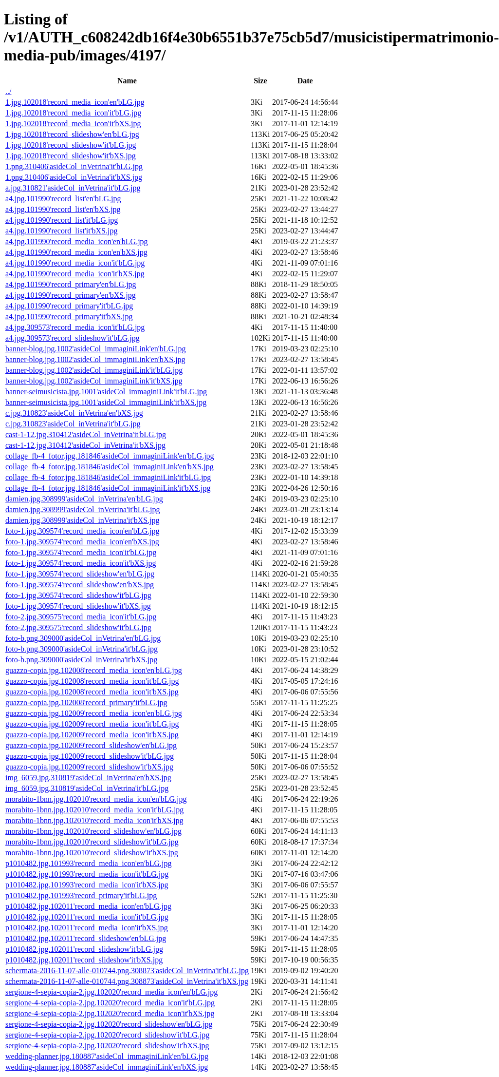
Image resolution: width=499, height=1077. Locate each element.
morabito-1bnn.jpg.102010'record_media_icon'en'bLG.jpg (96, 799)
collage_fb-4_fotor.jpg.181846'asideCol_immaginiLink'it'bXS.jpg (108, 488)
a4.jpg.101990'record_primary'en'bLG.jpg (70, 284)
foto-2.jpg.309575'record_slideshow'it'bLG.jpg (78, 627)
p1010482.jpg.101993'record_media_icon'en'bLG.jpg (88, 863)
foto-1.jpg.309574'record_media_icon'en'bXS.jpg (82, 542)
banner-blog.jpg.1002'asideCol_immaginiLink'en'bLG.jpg (95, 349)
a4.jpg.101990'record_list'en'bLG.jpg (63, 198)
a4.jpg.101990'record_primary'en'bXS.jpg (70, 295)
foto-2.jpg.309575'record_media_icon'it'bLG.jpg (80, 617)
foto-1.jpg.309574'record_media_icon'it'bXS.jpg (80, 563)
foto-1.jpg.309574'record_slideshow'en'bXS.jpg (79, 584)
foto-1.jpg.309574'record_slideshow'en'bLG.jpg (79, 574)
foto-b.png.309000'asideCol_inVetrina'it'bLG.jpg (81, 649)
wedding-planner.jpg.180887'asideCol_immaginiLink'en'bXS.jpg (106, 1067)
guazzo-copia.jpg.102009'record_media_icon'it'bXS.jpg (92, 735)
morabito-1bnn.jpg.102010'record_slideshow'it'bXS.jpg (91, 852)
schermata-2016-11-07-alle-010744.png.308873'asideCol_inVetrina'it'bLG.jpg (127, 970)
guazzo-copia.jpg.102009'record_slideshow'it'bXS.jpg (89, 767)
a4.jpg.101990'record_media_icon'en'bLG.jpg (76, 241)
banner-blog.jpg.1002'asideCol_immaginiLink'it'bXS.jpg (93, 381)
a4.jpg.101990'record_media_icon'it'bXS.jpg (74, 273)
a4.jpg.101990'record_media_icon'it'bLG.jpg (75, 263)
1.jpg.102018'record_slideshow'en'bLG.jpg (72, 134)
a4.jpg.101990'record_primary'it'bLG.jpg (69, 306)
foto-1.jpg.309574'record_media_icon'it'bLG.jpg (80, 552)
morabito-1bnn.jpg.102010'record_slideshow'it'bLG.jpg (92, 842)
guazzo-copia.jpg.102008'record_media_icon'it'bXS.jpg (92, 692)
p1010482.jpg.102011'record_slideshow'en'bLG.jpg (85, 938)
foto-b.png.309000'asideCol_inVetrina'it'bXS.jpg (81, 659)
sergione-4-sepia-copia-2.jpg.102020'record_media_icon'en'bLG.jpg (111, 992)
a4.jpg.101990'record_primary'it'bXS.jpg (69, 316)
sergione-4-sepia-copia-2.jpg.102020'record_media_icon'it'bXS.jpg (109, 1013)
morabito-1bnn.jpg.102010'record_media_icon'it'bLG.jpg (94, 810)
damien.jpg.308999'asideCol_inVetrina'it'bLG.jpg (82, 509)
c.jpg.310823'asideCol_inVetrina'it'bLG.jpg (73, 424)
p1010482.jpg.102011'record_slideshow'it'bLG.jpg (84, 949)
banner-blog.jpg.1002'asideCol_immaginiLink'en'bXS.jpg (95, 359)
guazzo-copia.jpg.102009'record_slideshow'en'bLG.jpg (91, 745)
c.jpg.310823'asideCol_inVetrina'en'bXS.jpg (74, 413)
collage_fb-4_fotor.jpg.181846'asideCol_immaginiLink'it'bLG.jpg (108, 477)
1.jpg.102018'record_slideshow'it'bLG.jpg (70, 145)
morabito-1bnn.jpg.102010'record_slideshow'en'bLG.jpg (93, 831)
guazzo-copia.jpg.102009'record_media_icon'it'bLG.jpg (92, 724)
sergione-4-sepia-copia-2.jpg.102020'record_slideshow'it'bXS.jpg (107, 1045)
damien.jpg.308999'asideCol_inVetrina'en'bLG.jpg (84, 499)
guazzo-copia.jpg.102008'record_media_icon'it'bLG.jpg (92, 681)
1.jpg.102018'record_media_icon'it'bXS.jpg (73, 123)
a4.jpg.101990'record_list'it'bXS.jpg (61, 231)
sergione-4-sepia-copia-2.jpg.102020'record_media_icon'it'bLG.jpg (110, 1003)
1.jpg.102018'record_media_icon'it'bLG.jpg (73, 113)
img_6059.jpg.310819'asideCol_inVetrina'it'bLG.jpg (86, 788)
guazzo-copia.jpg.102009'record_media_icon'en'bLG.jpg (93, 713)
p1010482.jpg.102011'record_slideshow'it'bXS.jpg (84, 960)
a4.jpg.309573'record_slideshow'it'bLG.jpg (72, 338)
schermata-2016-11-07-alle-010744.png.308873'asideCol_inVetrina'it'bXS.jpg (126, 981)
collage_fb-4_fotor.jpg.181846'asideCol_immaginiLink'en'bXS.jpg (109, 466)
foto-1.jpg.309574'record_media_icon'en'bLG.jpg (82, 531)
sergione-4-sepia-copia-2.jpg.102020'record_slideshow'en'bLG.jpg (109, 1024)
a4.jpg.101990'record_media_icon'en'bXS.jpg (76, 252)
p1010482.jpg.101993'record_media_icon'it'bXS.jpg (86, 885)
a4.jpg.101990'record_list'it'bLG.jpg (61, 220)
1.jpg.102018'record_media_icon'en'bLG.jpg (74, 102)
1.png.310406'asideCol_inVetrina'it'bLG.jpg (74, 166)
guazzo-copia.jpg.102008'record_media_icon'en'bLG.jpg (93, 670)
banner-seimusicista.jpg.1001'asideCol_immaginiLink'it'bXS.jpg (105, 402)
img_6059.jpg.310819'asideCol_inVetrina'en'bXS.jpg (88, 777)
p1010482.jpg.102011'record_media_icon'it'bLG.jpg (86, 917)
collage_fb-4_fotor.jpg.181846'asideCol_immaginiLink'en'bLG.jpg (109, 456)
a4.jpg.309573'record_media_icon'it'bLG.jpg (75, 327)
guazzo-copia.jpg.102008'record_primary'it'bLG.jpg (86, 702)
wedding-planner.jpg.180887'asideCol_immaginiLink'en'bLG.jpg (106, 1056)
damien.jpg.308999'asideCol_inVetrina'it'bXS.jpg (82, 520)
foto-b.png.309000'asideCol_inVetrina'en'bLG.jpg (83, 638)
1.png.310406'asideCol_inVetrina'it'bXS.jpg (73, 177)
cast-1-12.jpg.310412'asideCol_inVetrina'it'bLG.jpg (85, 434)
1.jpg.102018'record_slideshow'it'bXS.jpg (70, 156)
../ (8, 91)
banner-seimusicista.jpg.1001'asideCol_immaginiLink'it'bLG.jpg (106, 391)
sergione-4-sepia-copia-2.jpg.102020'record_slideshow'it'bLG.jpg (107, 1035)
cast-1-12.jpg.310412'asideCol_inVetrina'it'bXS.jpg (85, 445)
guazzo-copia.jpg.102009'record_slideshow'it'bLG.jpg (89, 756)
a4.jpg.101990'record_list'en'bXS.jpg (63, 209)
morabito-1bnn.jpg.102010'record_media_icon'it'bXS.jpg (94, 820)
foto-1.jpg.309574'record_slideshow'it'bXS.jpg (78, 606)
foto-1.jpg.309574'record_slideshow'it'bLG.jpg (78, 595)
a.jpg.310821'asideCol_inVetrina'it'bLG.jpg (73, 188)
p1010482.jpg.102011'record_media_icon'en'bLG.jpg (88, 906)
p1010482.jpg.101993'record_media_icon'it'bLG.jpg (86, 874)
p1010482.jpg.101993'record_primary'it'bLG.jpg (81, 895)
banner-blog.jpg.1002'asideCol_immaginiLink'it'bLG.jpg (94, 370)
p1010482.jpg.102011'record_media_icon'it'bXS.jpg (86, 927)
